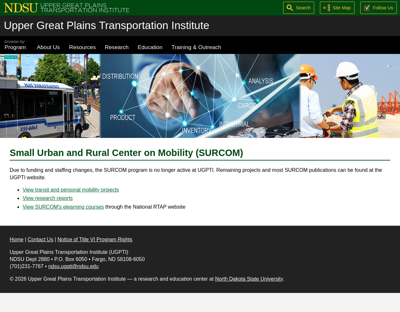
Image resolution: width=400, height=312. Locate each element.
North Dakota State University (249, 279)
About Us (48, 47)
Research (117, 47)
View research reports (48, 198)
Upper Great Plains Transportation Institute (106, 25)
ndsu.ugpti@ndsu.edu (73, 266)
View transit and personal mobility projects (71, 189)
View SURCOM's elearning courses (63, 207)
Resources (82, 47)
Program (16, 44)
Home (17, 239)
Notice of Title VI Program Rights (94, 239)
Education (150, 47)
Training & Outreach (196, 47)
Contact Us (40, 239)
